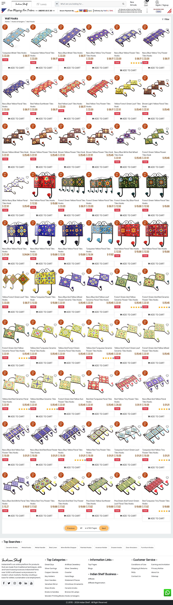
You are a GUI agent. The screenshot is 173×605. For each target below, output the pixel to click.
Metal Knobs (26, 547)
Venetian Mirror (51, 584)
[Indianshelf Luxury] (42, 4)
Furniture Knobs (147, 547)
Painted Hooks (86, 547)
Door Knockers (131, 547)
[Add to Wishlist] (27, 30)
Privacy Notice (157, 568)
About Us (155, 572)
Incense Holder (101, 547)
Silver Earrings (51, 568)
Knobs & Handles (52, 592)
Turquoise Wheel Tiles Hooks (14, 53)
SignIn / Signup (162, 5)
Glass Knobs (50, 588)
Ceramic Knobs (12, 547)
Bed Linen (53, 547)
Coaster (68, 572)
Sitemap (154, 576)
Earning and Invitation (160, 564)
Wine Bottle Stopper (68, 547)
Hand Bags (69, 576)
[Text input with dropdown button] (92, 4)
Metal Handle (40, 547)
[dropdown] (57, 4)
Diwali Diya (49, 564)
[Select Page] (82, 528)
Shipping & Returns (139, 568)
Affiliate (91, 579)
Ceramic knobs (71, 588)
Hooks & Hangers (72, 596)
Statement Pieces (72, 580)
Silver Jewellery (71, 568)
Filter (165, 19)
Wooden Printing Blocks (54, 596)
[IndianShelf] (21, 4)
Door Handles (50, 580)
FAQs (133, 572)
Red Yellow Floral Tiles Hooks (42, 200)
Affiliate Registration (96, 583)
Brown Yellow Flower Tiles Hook (43, 152)
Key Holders (50, 576)
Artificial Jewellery (72, 564)
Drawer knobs (116, 547)
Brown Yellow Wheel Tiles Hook (15, 152)
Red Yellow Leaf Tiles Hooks (70, 104)
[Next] (104, 528)
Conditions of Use (138, 564)
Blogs (90, 568)
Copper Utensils (51, 572)
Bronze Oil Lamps (72, 592)
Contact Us (136, 576)
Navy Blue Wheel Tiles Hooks (70, 53)
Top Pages (92, 564)
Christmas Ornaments (74, 584)
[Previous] (70, 528)
